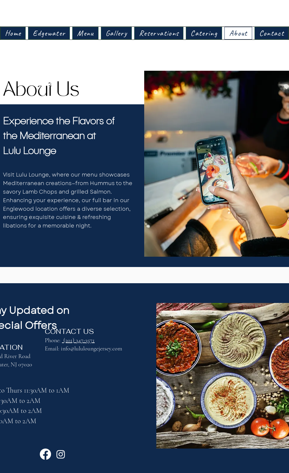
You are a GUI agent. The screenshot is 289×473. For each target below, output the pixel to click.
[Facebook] (45, 454)
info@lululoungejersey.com (91, 348)
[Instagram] (60, 454)
